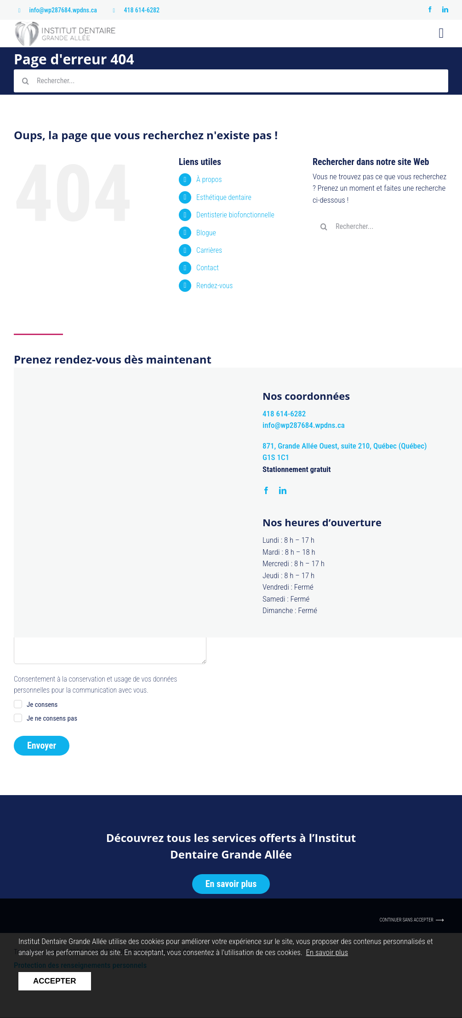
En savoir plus (327, 952)
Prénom (27, 408)
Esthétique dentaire (223, 197)
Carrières (209, 250)
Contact (207, 267)
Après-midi (139, 538)
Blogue (206, 232)
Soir (180, 538)
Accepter (54, 981)
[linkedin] (445, 9)
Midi (167, 524)
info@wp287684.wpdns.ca (63, 10)
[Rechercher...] (231, 80)
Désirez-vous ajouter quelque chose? (65, 567)
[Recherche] (25, 80)
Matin (133, 524)
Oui (31, 524)
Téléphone (30, 453)
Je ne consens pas (52, 718)
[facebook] (430, 9)
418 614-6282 (142, 10)
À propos (209, 179)
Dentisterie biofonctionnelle (235, 214)
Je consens (42, 704)
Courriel (125, 453)
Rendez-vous (214, 285)
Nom (121, 408)
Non (63, 524)
